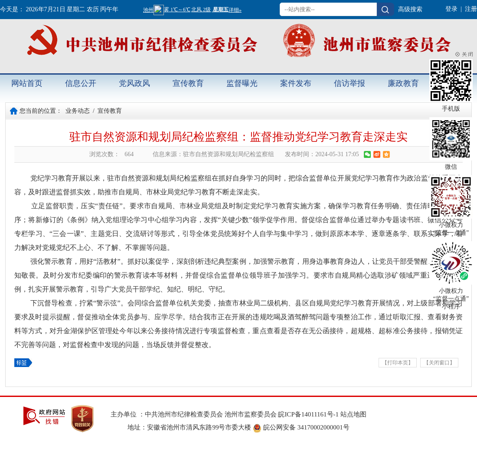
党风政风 (134, 83)
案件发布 (295, 83)
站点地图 (353, 414)
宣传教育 (188, 83)
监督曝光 (242, 83)
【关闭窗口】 (439, 363)
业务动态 (77, 111)
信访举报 (349, 83)
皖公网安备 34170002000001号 (301, 427)
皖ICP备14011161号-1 (309, 414)
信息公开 (80, 83)
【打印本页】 (397, 363)
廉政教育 (403, 83)
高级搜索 (410, 9)
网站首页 (26, 83)
